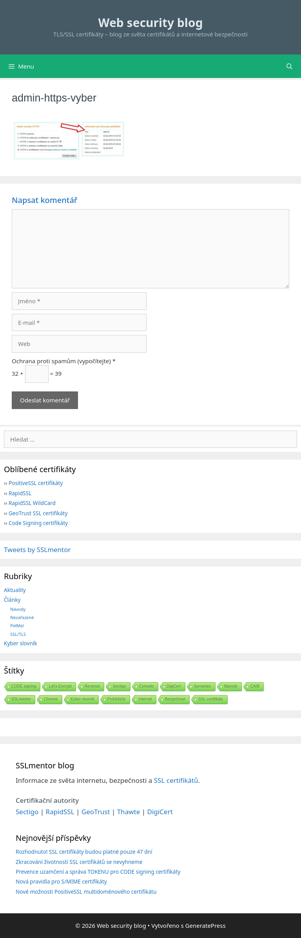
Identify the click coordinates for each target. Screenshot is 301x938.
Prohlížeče (116, 699)
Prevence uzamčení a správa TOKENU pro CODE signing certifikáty (98, 871)
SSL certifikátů (176, 780)
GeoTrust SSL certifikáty (38, 513)
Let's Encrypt (60, 686)
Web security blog (150, 22)
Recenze (92, 686)
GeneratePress (205, 925)
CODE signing (23, 686)
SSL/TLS (17, 634)
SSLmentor (21, 699)
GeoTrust (96, 811)
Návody (17, 609)
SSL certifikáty (210, 699)
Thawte (128, 811)
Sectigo (119, 686)
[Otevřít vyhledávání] (289, 66)
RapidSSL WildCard (32, 503)
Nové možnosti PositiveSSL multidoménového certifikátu (86, 891)
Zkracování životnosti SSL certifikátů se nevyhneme (79, 862)
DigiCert (174, 686)
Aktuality (15, 590)
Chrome (51, 699)
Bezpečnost (175, 699)
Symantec (202, 686)
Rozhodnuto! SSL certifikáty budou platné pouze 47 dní (84, 851)
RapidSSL (20, 493)
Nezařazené (22, 617)
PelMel (17, 625)
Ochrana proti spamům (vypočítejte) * (64, 361)
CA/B (254, 686)
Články (12, 599)
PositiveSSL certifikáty (36, 483)
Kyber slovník (20, 643)
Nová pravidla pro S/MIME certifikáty (61, 881)
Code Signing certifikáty (38, 523)
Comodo (146, 686)
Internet (145, 699)
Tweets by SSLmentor (37, 549)
